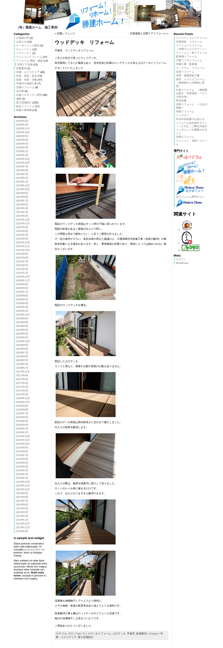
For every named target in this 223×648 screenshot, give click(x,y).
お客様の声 (22, 37)
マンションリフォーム (29, 56)
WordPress (182, 263)
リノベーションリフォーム (191, 37)
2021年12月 (23, 242)
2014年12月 (23, 481)
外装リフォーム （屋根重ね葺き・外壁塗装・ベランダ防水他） (191, 93)
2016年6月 (22, 417)
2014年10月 (23, 489)
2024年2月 (22, 177)
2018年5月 (22, 360)
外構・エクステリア (28, 72)
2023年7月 (22, 200)
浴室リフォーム (185, 71)
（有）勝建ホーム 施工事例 (36, 27)
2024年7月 (22, 166)
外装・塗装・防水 (26, 75)
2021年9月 (22, 253)
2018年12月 (23, 341)
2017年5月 (22, 382)
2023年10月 (23, 189)
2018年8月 (22, 348)
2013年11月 (23, 527)
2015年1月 (22, 477)
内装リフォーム (185, 111)
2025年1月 (22, 155)
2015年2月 (22, 474)
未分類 (20, 91)
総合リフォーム (25, 106)
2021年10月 (23, 250)
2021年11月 (23, 246)
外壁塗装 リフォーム (189, 41)
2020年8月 (22, 288)
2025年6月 (22, 139)
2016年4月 (22, 424)
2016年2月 (22, 428)
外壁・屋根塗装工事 (187, 75)
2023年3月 (22, 212)
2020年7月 (22, 291)
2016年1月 (22, 432)
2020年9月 (22, 284)
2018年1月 (22, 367)
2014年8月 (22, 496)
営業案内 (21, 68)
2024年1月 (22, 181)
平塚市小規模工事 (26, 83)
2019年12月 (23, 314)
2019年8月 (22, 322)
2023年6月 (22, 204)
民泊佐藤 (181, 100)
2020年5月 (22, 299)
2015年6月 (22, 458)
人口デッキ (119, 633)
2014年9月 (22, 493)
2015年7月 (22, 455)
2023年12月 (23, 185)
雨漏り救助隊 (24, 110)
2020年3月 (22, 307)
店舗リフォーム (25, 87)
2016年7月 (22, 413)
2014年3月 (22, 515)
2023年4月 (22, 208)
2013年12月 (23, 523)
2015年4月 (22, 466)
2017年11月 (23, 371)
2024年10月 (23, 162)
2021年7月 (22, 261)
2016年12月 (23, 398)
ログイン (181, 259)
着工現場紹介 (24, 102)
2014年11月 (23, 485)
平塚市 (131, 633)
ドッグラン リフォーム (190, 67)
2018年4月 (22, 363)
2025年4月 (22, 143)
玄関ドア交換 (25, 64)
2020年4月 (22, 303)
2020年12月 (23, 276)
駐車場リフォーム (186, 56)
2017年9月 (22, 375)
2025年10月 (23, 132)
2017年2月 (22, 394)
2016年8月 (22, 409)
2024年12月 (23, 158)
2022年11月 (23, 223)
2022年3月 (22, 234)
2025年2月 (22, 151)
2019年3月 (22, 333)
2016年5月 (22, 420)
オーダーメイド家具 (28, 45)
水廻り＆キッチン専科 (29, 94)
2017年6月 (22, 379)
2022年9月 (22, 227)
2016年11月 (23, 401)
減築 (18, 98)
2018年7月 (22, 352)
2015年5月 (22, 462)
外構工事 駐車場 (186, 64)
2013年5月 (22, 531)
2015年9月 (22, 447)
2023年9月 (22, 193)
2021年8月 (22, 257)
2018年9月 (22, 344)
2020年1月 (22, 310)
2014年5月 (22, 508)
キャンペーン (24, 49)
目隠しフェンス (66, 33)
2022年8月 (22, 231)
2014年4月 (22, 512)
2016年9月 (22, 405)
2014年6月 (22, 504)
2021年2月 (22, 269)
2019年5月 (22, 329)
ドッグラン (182, 115)
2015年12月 (23, 436)
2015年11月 (23, 439)
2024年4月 (22, 170)
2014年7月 (22, 500)
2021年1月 (22, 272)
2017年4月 (22, 386)
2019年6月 (22, 325)
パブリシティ (24, 53)
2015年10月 (23, 443)
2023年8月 (22, 196)
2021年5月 (22, 265)
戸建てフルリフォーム (189, 60)
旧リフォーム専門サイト (190, 196)
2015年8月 (22, 451)
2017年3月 (22, 390)
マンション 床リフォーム (191, 52)
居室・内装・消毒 (26, 79)
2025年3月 (22, 147)
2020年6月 (22, 295)
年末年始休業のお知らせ (190, 119)
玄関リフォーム (185, 136)
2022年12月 (23, 219)
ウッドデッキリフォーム (96, 633)
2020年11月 (23, 280)
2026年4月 (22, 120)
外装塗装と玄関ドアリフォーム (148, 33)
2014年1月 (22, 519)
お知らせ (21, 41)
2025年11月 (23, 128)
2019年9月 (22, 318)
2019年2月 (22, 337)
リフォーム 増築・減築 (29, 60)
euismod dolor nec (34, 549)
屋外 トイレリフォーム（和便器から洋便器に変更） (190, 83)
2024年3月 (22, 174)
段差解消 (141, 633)
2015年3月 (22, 470)
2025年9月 (22, 136)
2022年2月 (22, 238)
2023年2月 (22, 215)
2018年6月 (22, 356)
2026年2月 (22, 124)
